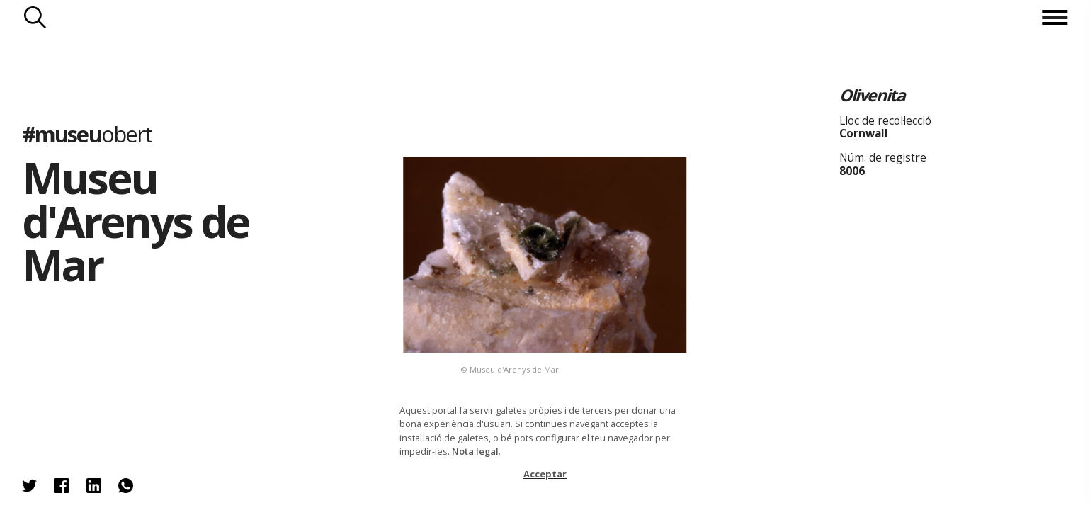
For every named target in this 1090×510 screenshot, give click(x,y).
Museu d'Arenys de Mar (135, 220)
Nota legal (475, 451)
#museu (87, 134)
